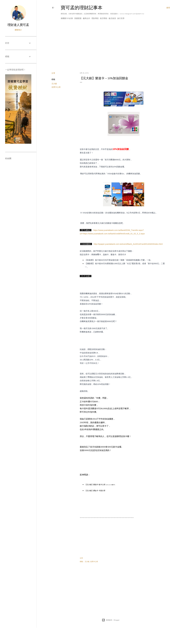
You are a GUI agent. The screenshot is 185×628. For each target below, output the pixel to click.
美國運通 (77, 18)
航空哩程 (103, 18)
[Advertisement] (111, 48)
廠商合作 (86, 18)
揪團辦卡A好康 (67, 18)
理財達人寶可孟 (18, 25)
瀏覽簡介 (18, 30)
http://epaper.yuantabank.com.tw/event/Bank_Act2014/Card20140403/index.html (128, 244)
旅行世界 (120, 18)
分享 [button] (53, 73)
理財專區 (95, 18)
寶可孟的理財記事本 (81, 8)
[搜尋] (168, 8)
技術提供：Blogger (111, 620)
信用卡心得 (56, 87)
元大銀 (54, 83)
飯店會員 (112, 18)
